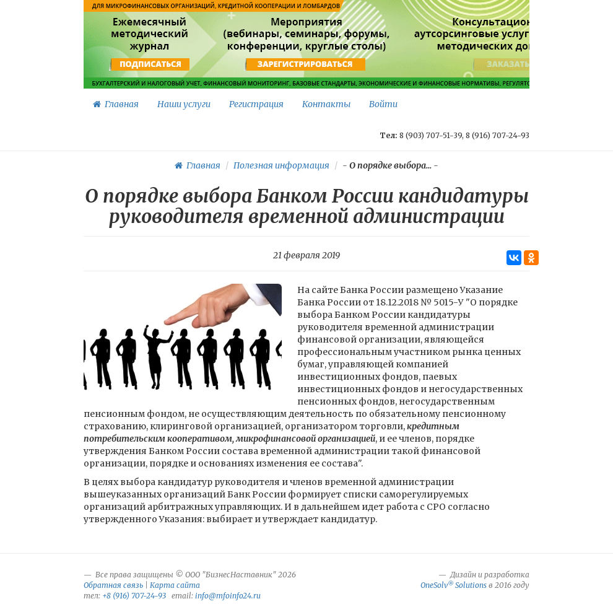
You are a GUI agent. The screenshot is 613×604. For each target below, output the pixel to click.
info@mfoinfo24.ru (228, 595)
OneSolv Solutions (453, 585)
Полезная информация (281, 165)
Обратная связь (113, 585)
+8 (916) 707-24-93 (134, 595)
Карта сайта (175, 585)
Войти (383, 104)
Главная (116, 104)
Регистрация (256, 104)
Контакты (326, 104)
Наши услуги (184, 104)
